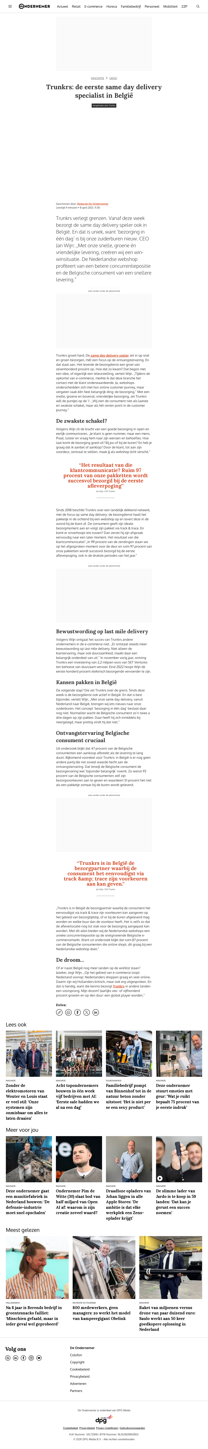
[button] (107, 1428)
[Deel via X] (86, 1012)
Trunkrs (118, 986)
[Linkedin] (15, 1357)
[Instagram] (31, 1357)
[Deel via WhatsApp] (68, 1012)
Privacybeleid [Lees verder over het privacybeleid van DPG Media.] (87, 1428)
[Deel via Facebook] (77, 1012)
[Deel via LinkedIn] (95, 1012)
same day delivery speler (109, 355)
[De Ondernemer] (34, 6)
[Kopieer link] (59, 1012)
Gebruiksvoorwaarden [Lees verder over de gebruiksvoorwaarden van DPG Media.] (132, 1428)
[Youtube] (39, 1357)
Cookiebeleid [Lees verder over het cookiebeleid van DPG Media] (70, 1428)
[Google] (7, 1357)
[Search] (198, 6)
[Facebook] (23, 1357)
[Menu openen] (10, 6)
